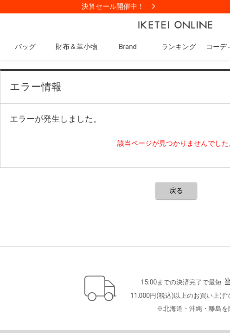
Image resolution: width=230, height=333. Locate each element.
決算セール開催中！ (113, 6)
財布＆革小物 (76, 47)
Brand (128, 47)
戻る (176, 190)
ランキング (178, 47)
